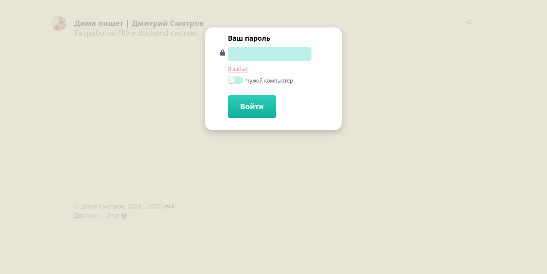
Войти (252, 106)
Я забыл (238, 68)
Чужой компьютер (260, 80)
